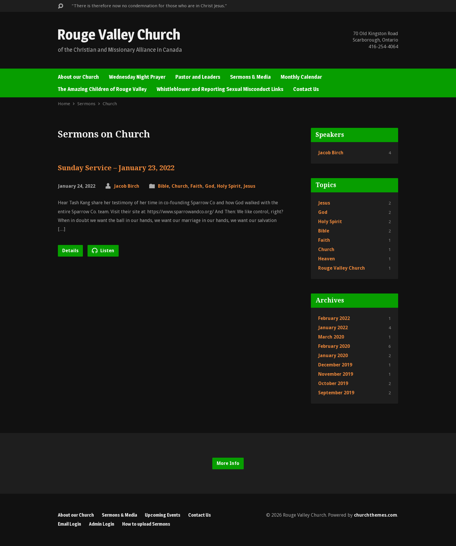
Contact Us (306, 89)
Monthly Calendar (301, 77)
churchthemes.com (375, 515)
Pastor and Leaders (197, 77)
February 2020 (334, 346)
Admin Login (101, 524)
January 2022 (333, 327)
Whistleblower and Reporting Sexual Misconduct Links (219, 89)
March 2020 (331, 337)
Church (110, 103)
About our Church (78, 77)
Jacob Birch (126, 186)
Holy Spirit (229, 186)
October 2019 (333, 383)
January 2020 (333, 355)
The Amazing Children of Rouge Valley (102, 89)
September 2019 (336, 392)
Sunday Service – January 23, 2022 (116, 168)
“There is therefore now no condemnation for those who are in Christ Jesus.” (149, 5)
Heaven (326, 259)
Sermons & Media (250, 77)
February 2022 (334, 318)
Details (70, 250)
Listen (103, 250)
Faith (196, 186)
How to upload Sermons (146, 524)
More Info (228, 463)
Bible (163, 186)
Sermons (86, 103)
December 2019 (335, 365)
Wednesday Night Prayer (137, 77)
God (209, 186)
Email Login (69, 524)
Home (64, 103)
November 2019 (335, 374)
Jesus (249, 186)
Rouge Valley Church (118, 34)
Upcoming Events (162, 515)
